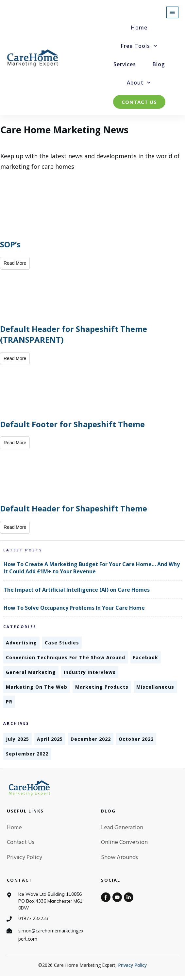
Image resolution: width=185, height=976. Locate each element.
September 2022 (27, 754)
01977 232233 (33, 918)
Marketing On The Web (36, 687)
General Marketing (31, 672)
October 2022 (136, 739)
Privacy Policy (24, 857)
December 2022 (91, 739)
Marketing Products (101, 687)
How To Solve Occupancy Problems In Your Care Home (74, 607)
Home (14, 827)
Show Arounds (119, 857)
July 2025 (17, 739)
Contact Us (20, 842)
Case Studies (62, 643)
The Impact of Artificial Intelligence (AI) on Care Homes (77, 589)
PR (9, 702)
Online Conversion (124, 842)
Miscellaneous (155, 687)
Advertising (21, 643)
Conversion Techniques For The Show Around (65, 657)
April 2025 (50, 739)
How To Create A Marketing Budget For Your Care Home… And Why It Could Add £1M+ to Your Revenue (92, 568)
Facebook (145, 657)
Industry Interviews (90, 672)
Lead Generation (122, 827)
